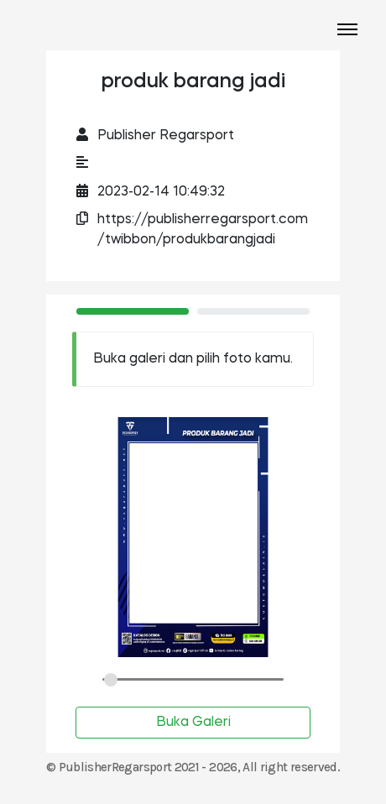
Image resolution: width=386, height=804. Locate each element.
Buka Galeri (193, 722)
